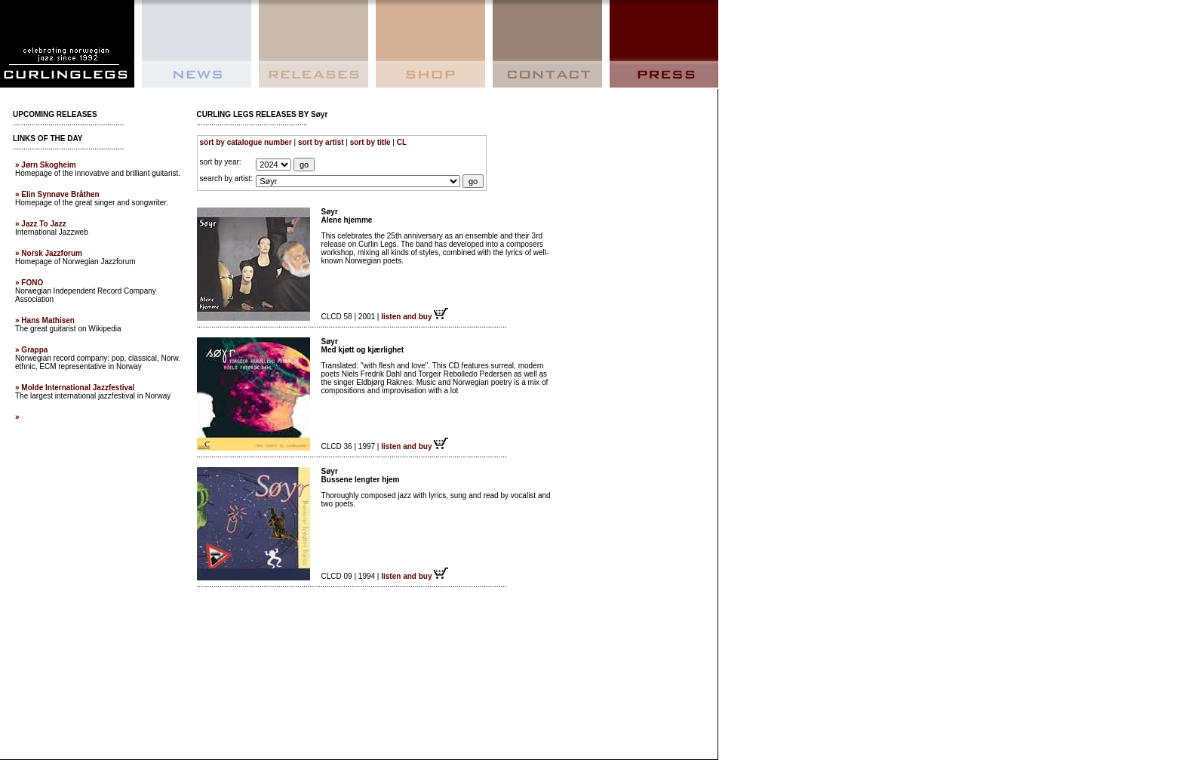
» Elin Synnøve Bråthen (57, 194)
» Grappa (31, 350)
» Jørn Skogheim (45, 165)
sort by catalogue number (246, 142)
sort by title (370, 142)
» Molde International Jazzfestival (74, 387)
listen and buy (414, 316)
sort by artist (321, 142)
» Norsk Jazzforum (48, 253)
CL (402, 142)
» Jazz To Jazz (40, 224)
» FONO (29, 282)
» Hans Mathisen (45, 320)
